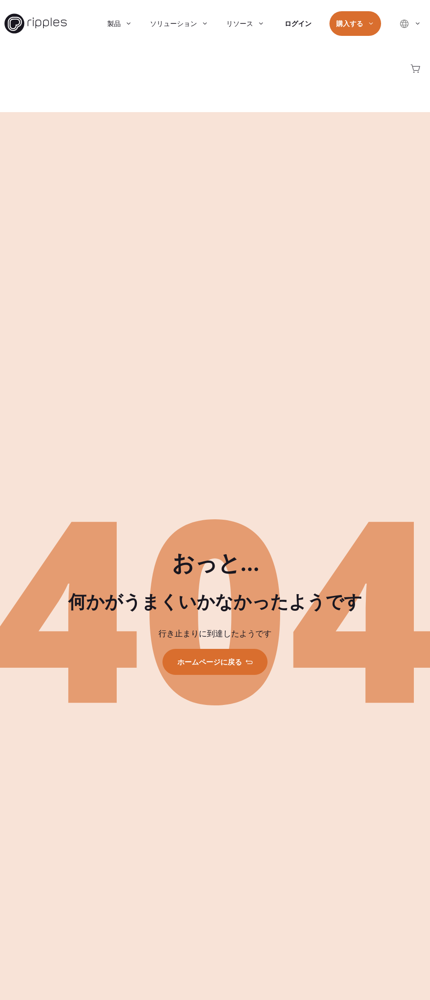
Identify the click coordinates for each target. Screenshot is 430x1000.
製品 (124, 23)
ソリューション (183, 23)
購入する (359, 23)
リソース (249, 23)
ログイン (298, 23)
